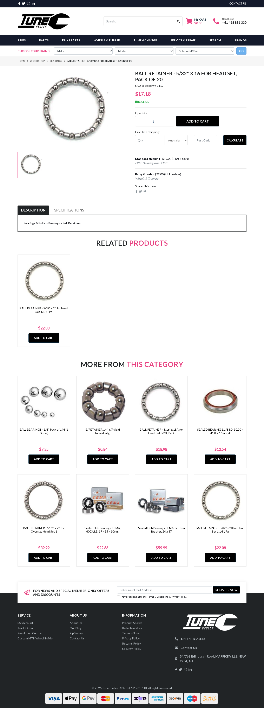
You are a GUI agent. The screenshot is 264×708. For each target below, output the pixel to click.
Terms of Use (130, 633)
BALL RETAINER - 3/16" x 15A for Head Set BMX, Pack (161, 431)
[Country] (176, 140)
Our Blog (75, 628)
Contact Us (77, 638)
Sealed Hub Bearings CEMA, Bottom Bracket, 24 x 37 (161, 529)
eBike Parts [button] (71, 40)
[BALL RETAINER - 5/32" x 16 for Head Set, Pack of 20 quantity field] (154, 121)
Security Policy (131, 648)
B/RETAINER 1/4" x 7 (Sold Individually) (103, 431)
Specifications (69, 210)
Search (215, 40)
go (241, 51)
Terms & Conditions (157, 596)
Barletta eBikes (132, 628)
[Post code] (205, 140)
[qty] (146, 140)
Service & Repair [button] (183, 40)
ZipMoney (76, 633)
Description (33, 210)
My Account (25, 623)
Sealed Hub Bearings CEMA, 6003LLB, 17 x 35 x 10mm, (103, 529)
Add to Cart (197, 121)
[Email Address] (164, 590)
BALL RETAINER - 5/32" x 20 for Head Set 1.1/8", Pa (44, 309)
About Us (76, 623)
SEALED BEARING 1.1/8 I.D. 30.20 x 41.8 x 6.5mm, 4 (220, 431)
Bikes (22, 40)
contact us (237, 3)
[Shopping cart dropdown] (196, 21)
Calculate (235, 140)
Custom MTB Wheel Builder (36, 638)
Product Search (132, 623)
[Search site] (178, 21)
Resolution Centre (29, 633)
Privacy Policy (179, 596)
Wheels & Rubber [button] (107, 40)
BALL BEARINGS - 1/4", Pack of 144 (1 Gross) (44, 431)
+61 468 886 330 (234, 22)
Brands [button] (240, 40)
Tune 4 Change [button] (145, 40)
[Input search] (139, 21)
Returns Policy (131, 643)
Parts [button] (43, 40)
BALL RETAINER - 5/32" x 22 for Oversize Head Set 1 (43, 529)
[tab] (33, 210)
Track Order (25, 628)
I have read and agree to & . (151, 597)
